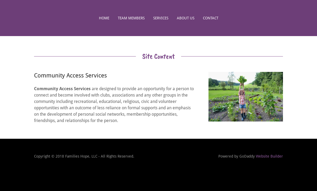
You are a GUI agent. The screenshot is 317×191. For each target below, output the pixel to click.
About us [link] (185, 18)
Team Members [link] (131, 18)
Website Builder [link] (269, 156)
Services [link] (160, 18)
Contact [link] (210, 18)
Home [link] (104, 18)
